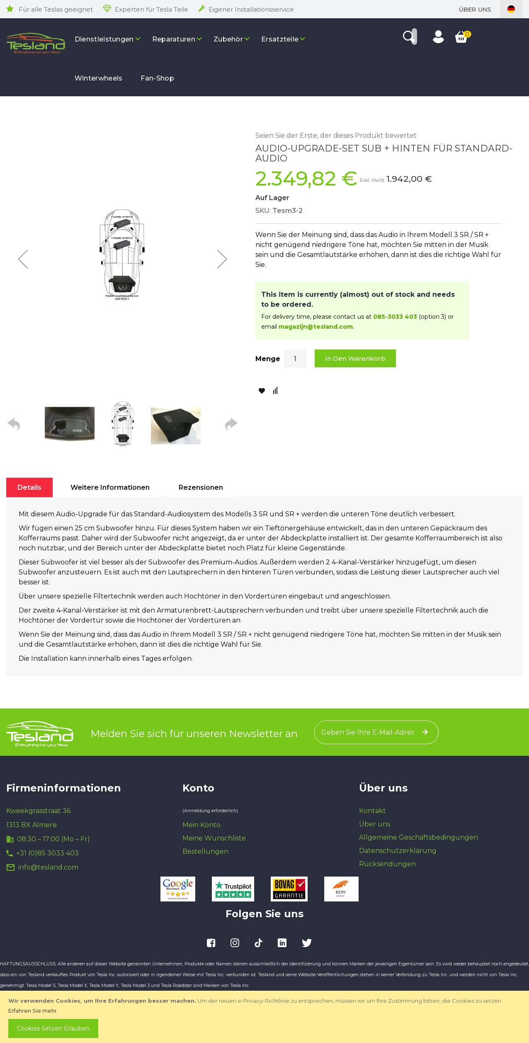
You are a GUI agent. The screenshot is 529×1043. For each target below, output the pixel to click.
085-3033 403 (395, 316)
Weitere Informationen (110, 487)
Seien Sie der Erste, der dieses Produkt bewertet (336, 135)
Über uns (475, 9)
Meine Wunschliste (214, 838)
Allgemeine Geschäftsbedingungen (418, 837)
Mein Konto (201, 825)
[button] (22, 258)
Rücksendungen (387, 864)
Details (29, 487)
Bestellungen (205, 851)
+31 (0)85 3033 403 (47, 853)
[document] (265, 1017)
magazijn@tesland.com (316, 326)
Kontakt (372, 811)
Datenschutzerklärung (398, 851)
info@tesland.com (48, 867)
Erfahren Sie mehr (32, 1010)
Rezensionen (201, 487)
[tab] (29, 487)
